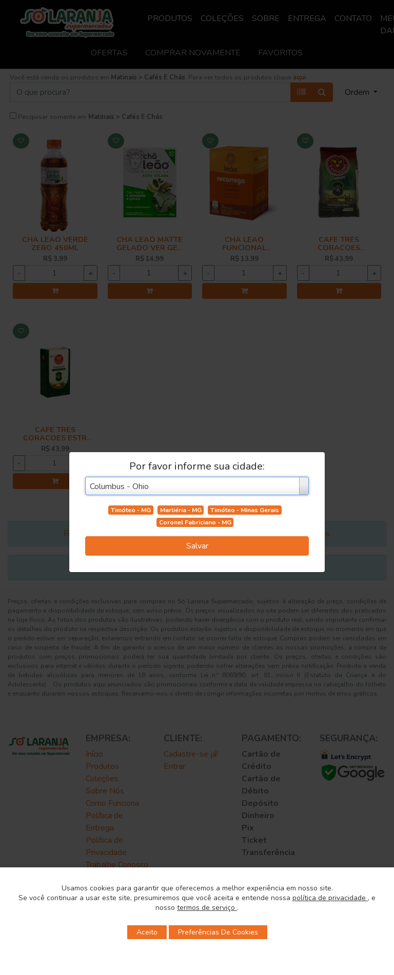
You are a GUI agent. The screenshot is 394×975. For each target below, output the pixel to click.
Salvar (197, 546)
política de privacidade (330, 898)
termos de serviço (207, 907)
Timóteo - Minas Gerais (244, 510)
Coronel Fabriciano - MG (195, 522)
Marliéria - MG (181, 510)
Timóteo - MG (131, 510)
